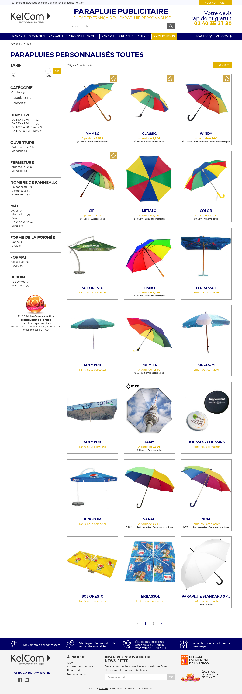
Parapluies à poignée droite (73, 36)
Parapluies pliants (117, 36)
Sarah (149, 519)
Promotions (164, 36)
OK (57, 70)
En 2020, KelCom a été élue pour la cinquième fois (35, 320)
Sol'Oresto (93, 288)
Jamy (149, 442)
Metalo (149, 211)
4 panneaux (20, 190)
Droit (16, 245)
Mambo (93, 134)
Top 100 (204, 36)
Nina (206, 519)
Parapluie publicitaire (121, 11)
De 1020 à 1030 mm (26, 127)
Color (206, 211)
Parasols (19, 103)
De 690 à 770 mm (25, 119)
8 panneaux (21, 194)
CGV (70, 662)
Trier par (222, 64)
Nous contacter (215, 2)
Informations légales (80, 666)
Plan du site (74, 670)
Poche (17, 265)
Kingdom (206, 365)
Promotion (20, 285)
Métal (17, 225)
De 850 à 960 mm (25, 123)
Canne (17, 241)
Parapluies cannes (28, 36)
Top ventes (20, 281)
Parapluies (21, 98)
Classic (149, 134)
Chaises (18, 92)
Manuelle (19, 150)
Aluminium (20, 214)
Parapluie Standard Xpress (206, 596)
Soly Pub (92, 365)
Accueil (15, 43)
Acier (16, 210)
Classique (20, 261)
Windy (206, 134)
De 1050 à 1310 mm (26, 131)
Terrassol (206, 288)
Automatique (22, 147)
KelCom (224, 36)
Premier (149, 365)
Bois (15, 218)
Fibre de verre (22, 221)
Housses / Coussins (206, 442)
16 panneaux (21, 186)
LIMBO (149, 288)
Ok (171, 677)
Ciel (92, 211)
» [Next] (161, 623)
